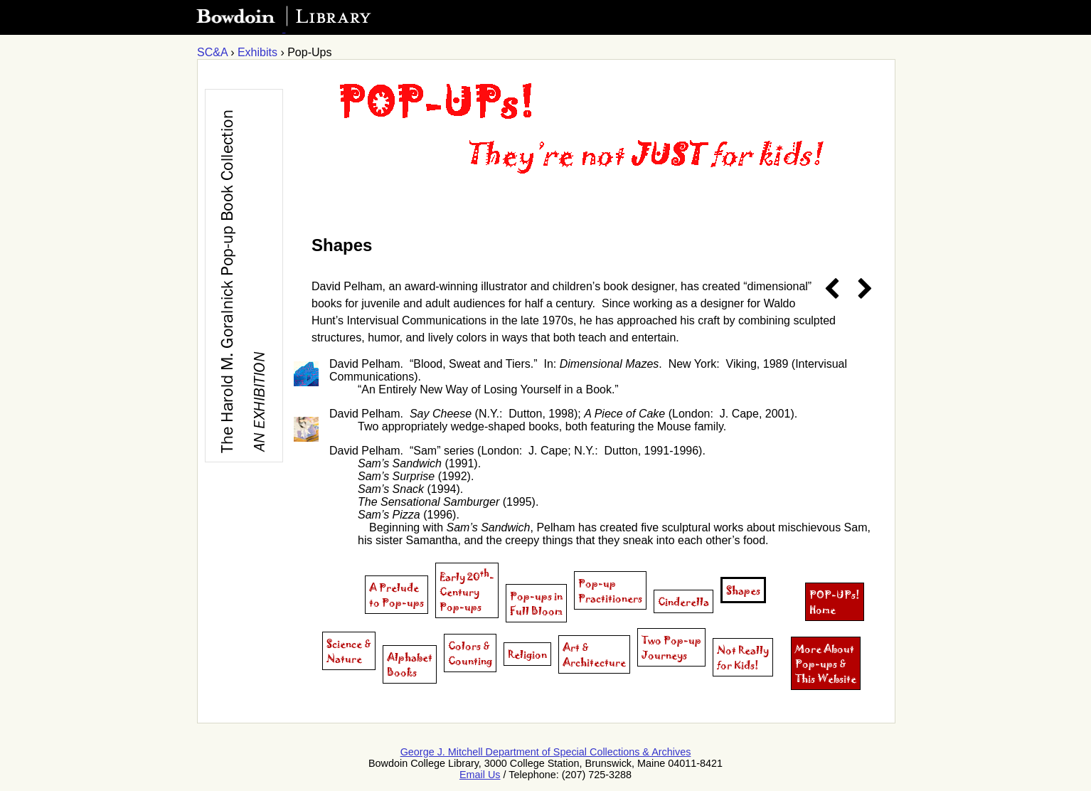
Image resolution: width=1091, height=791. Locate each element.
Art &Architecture (594, 654)
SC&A (212, 52)
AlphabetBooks (409, 664)
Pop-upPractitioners (610, 590)
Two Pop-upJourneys (671, 647)
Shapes (743, 590)
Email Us (480, 774)
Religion (527, 654)
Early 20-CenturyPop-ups (467, 590)
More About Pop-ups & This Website (825, 663)
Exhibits (257, 52)
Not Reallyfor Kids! (743, 657)
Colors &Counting (470, 653)
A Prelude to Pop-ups (396, 595)
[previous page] (832, 289)
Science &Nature (348, 651)
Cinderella (683, 601)
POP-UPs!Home (834, 602)
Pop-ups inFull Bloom (536, 603)
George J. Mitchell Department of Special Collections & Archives (545, 752)
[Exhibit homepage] (535, 198)
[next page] (859, 289)
